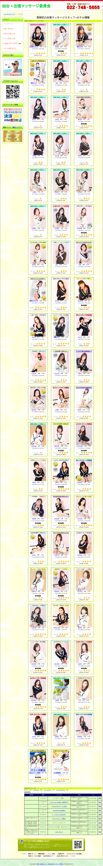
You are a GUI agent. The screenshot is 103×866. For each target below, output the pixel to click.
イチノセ (34, 446)
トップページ (8, 24)
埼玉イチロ (80, 46)
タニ (57, 83)
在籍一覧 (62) (8, 29)
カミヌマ (33, 409)
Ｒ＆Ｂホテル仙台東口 (59, 810)
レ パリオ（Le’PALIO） (59, 814)
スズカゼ (79, 228)
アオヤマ (56, 192)
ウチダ (34, 518)
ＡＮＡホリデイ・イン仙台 (59, 806)
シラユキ (33, 627)
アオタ (57, 736)
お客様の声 (61, 854)
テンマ (80, 337)
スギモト (79, 736)
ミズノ (34, 555)
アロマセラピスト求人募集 (74, 854)
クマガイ (79, 555)
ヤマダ (34, 155)
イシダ (57, 155)
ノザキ (57, 409)
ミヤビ (57, 119)
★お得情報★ (57, 773)
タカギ (80, 627)
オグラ (79, 409)
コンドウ (79, 591)
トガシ (34, 192)
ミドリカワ (80, 446)
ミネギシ (33, 228)
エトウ (34, 337)
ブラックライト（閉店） (59, 818)
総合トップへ (17, 127)
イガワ (57, 482)
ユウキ (34, 264)
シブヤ (34, 736)
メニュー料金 (51, 854)
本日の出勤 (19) (9, 34)
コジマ (80, 664)
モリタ (80, 119)
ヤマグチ (56, 518)
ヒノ (57, 264)
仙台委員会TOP (9, 14)
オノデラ (56, 664)
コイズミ (33, 664)
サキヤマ (56, 591)
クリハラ (56, 373)
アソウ (57, 301)
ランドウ (80, 301)
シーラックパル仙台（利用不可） (59, 802)
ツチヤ (34, 482)
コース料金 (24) (9, 38)
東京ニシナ (34, 83)
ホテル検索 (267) (9, 48)
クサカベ (79, 192)
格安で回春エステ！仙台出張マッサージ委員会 (50, 864)
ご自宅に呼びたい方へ (62, 856)
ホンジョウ (57, 627)
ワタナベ (33, 591)
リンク (73, 856)
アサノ (80, 373)
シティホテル (47, 790)
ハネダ (57, 700)
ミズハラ (33, 373)
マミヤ (34, 119)
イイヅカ (79, 518)
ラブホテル (36, 790)
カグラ (80, 155)
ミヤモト (56, 228)
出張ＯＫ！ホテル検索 (34, 856)
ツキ (80, 264)
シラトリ (56, 555)
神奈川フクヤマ (33, 301)
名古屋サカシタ (33, 46)
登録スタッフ (32, 854)
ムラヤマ (79, 482)
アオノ (79, 83)
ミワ (80, 700)
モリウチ (56, 446)
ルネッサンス (59, 832)
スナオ (57, 46)
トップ (23, 854)
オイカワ (33, 700)
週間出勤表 (41, 854)
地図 (99, 798)
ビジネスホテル (60, 790)
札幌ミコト (57, 337)
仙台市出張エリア (48, 856)
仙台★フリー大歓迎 (34, 773)
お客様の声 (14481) (12, 43)
